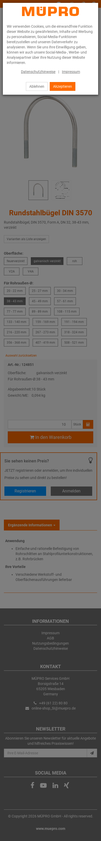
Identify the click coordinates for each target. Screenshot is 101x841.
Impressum (71, 72)
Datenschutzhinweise (38, 72)
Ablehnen (36, 86)
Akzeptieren (62, 86)
